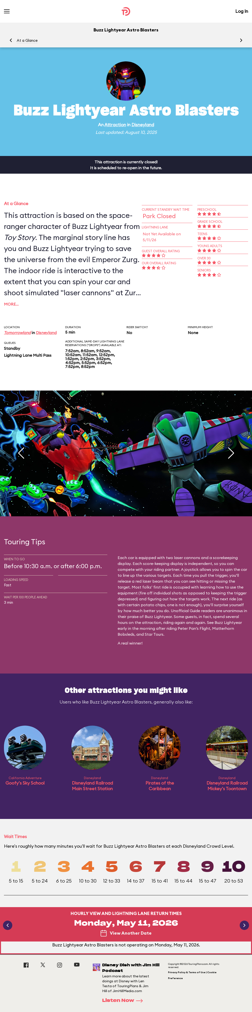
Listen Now (124, 1000)
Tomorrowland (17, 332)
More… (11, 304)
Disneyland (142, 124)
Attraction (115, 124)
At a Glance (27, 40)
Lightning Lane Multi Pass (27, 355)
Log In (241, 11)
